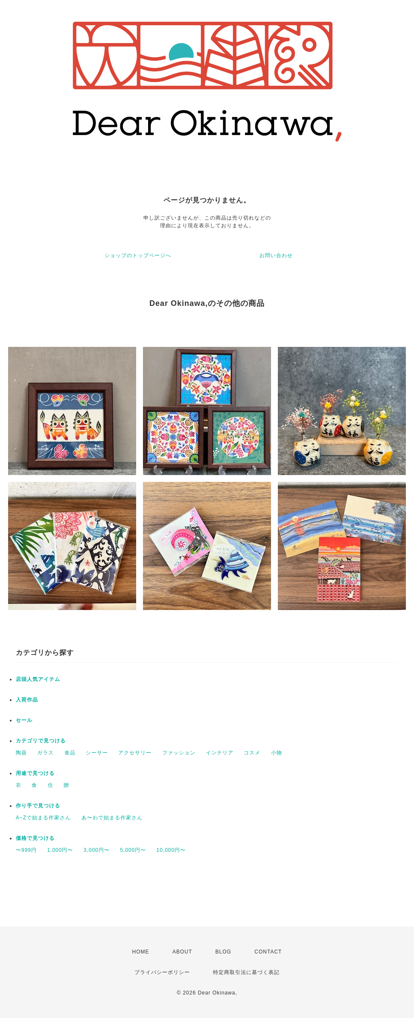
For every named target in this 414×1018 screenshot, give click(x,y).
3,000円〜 (97, 850)
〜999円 (26, 850)
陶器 (21, 753)
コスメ (252, 753)
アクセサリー (135, 753)
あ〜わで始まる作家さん (112, 818)
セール (24, 720)
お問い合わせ (276, 255)
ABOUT (182, 952)
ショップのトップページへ (138, 255)
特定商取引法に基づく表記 (246, 972)
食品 (70, 753)
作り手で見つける (38, 806)
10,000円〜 (171, 850)
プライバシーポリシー (162, 972)
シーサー (97, 753)
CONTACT (268, 952)
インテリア (219, 753)
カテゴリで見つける (41, 741)
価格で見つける (35, 838)
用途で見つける (35, 773)
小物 (276, 753)
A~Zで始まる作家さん (43, 818)
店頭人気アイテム (38, 679)
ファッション (178, 753)
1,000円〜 (60, 850)
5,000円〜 (133, 850)
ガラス (45, 753)
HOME (140, 952)
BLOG (223, 952)
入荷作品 (27, 700)
